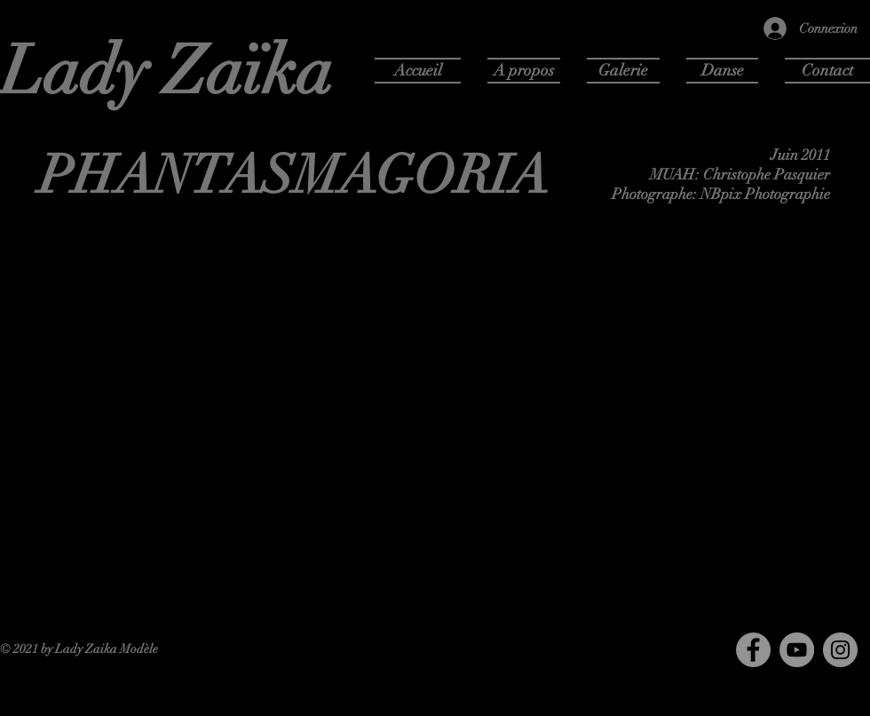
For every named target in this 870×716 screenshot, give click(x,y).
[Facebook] (753, 649)
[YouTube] (796, 649)
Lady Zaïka (167, 71)
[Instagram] (840, 649)
